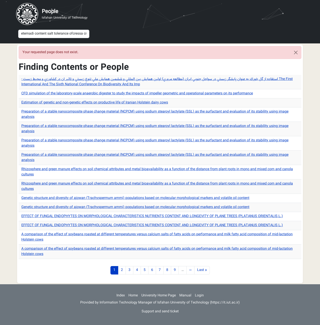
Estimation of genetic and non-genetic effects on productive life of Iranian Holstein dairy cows (94, 102)
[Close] (295, 52)
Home (133, 295)
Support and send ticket (160, 311)
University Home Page (158, 295)
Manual (185, 295)
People (50, 12)
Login (199, 295)
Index (120, 295)
